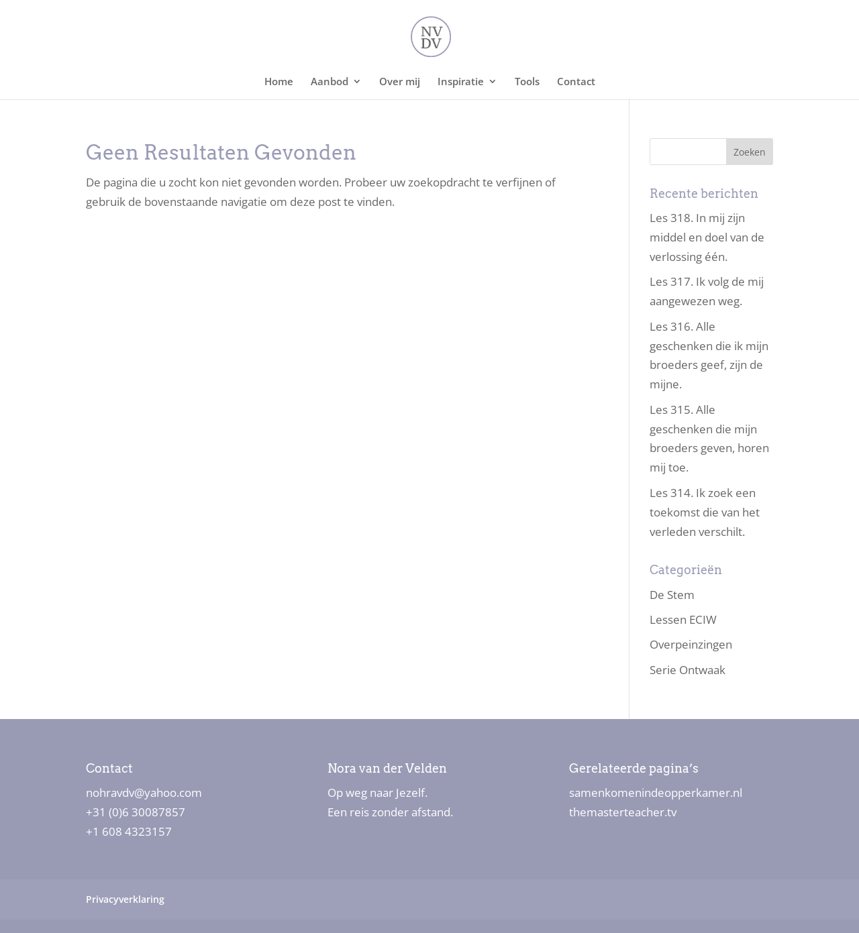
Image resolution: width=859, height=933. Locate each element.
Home (278, 82)
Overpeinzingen (691, 644)
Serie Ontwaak (687, 669)
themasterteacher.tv (622, 812)
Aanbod (329, 82)
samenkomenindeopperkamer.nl (655, 792)
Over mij (399, 82)
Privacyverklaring (125, 899)
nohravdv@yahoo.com (144, 792)
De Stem (672, 594)
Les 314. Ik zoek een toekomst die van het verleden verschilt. (705, 512)
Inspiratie (461, 82)
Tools (527, 82)
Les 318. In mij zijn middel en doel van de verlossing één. (707, 237)
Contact (576, 82)
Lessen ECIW (683, 619)
